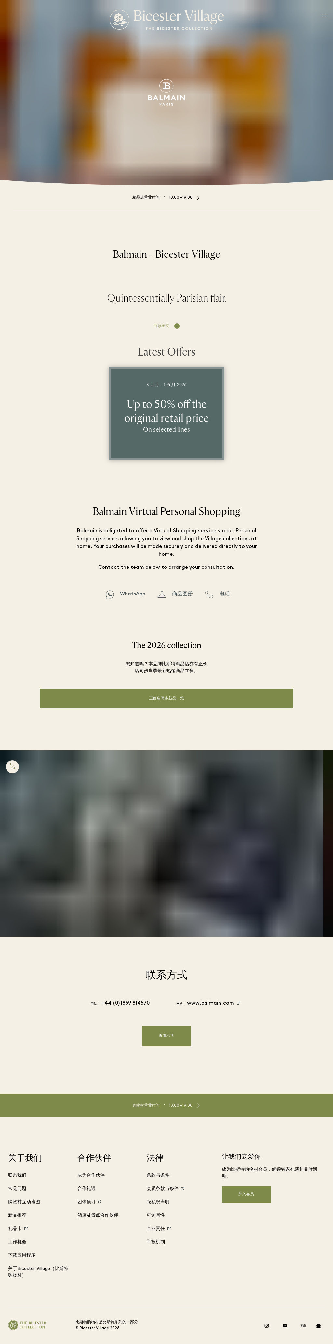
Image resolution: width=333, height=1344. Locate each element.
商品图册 (182, 594)
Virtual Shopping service (185, 531)
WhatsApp (132, 594)
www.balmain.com (210, 1003)
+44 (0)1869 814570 (125, 1003)
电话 (225, 594)
